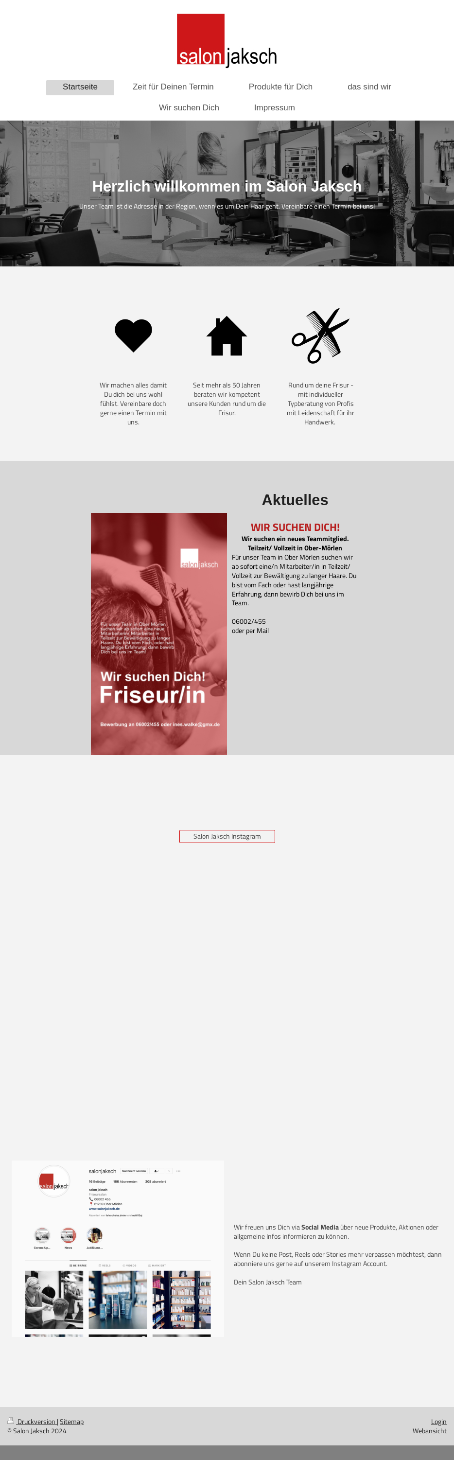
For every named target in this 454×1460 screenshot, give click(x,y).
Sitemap (72, 1421)
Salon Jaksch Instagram (227, 836)
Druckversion (32, 1421)
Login (439, 1421)
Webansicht (430, 1430)
